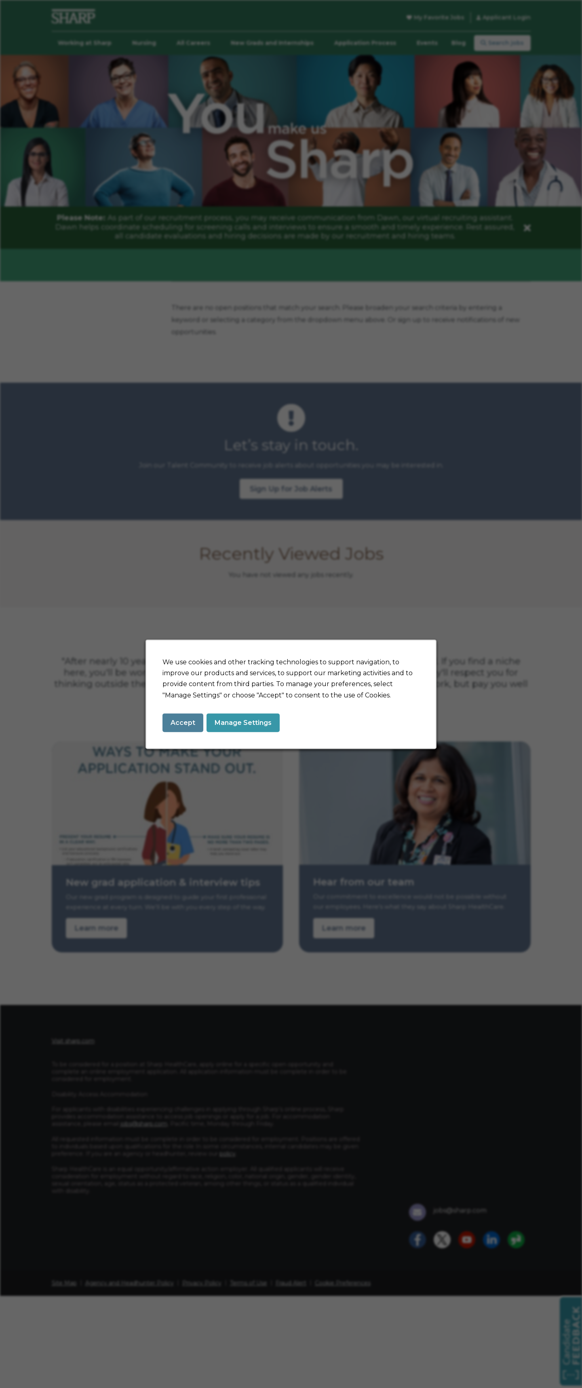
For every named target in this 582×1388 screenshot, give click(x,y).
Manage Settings (243, 722)
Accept (183, 722)
